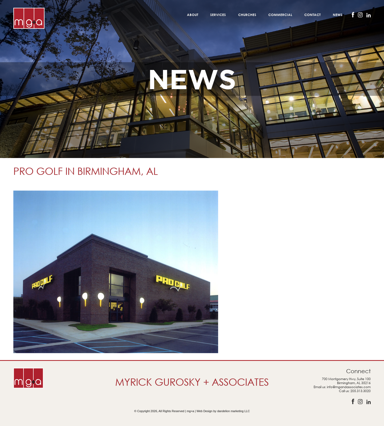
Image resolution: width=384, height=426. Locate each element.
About (192, 14)
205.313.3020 (360, 391)
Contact (312, 14)
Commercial (280, 14)
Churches (247, 14)
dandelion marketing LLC (233, 411)
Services (218, 14)
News (337, 14)
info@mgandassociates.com (349, 387)
